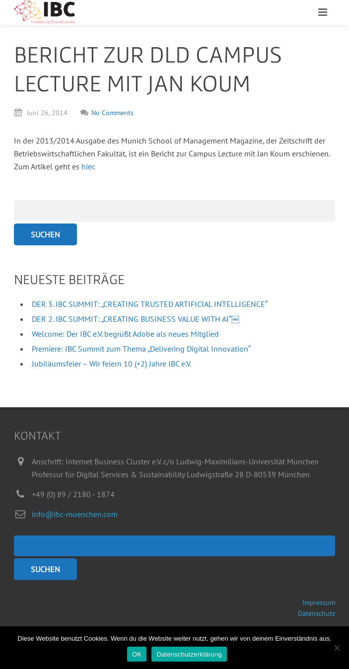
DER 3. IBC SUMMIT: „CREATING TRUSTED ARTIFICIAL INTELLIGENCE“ (150, 304)
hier (87, 166)
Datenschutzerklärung (188, 654)
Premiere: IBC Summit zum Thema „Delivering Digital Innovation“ (141, 349)
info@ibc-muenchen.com (75, 514)
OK (136, 654)
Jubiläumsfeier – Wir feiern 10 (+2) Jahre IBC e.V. (111, 364)
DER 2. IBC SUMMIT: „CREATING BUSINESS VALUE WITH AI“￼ (135, 319)
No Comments (107, 112)
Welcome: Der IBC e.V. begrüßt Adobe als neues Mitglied (125, 334)
